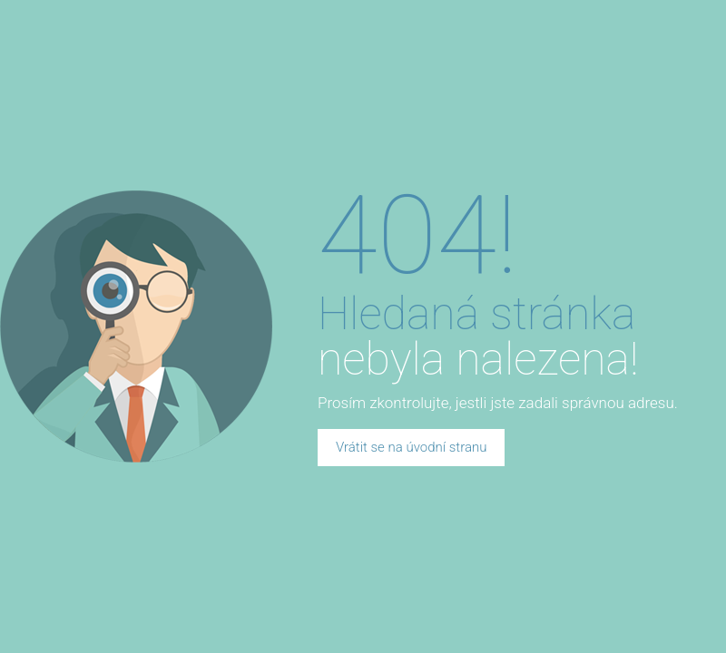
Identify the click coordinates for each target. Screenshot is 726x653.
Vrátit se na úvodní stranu (411, 447)
